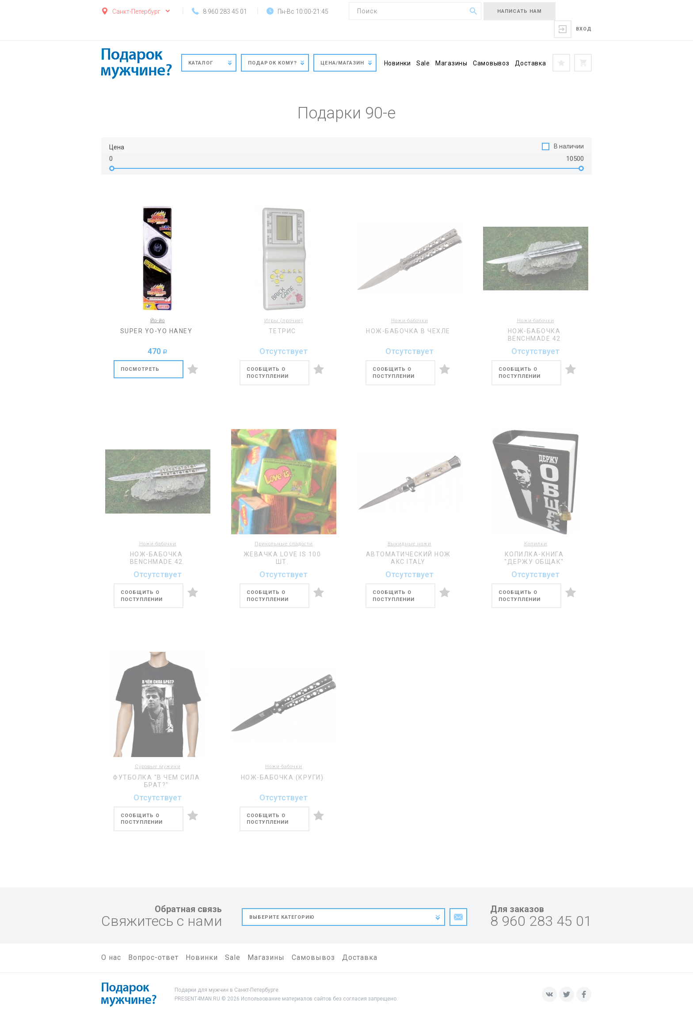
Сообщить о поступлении (268, 372)
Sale (423, 63)
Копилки (535, 544)
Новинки (397, 63)
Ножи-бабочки (409, 320)
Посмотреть (140, 369)
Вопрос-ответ (153, 957)
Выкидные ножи (409, 544)
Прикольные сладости (284, 544)
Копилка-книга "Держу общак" (534, 558)
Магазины (451, 63)
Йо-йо (157, 320)
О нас (111, 957)
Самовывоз (491, 63)
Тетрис (282, 331)
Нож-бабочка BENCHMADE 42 (534, 334)
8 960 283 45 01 (541, 921)
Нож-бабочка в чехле (408, 331)
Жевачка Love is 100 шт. (282, 558)
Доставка (530, 63)
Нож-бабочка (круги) (282, 777)
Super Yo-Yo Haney (156, 331)
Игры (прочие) (283, 320)
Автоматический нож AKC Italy (408, 558)
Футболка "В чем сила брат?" (156, 781)
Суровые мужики (158, 766)
